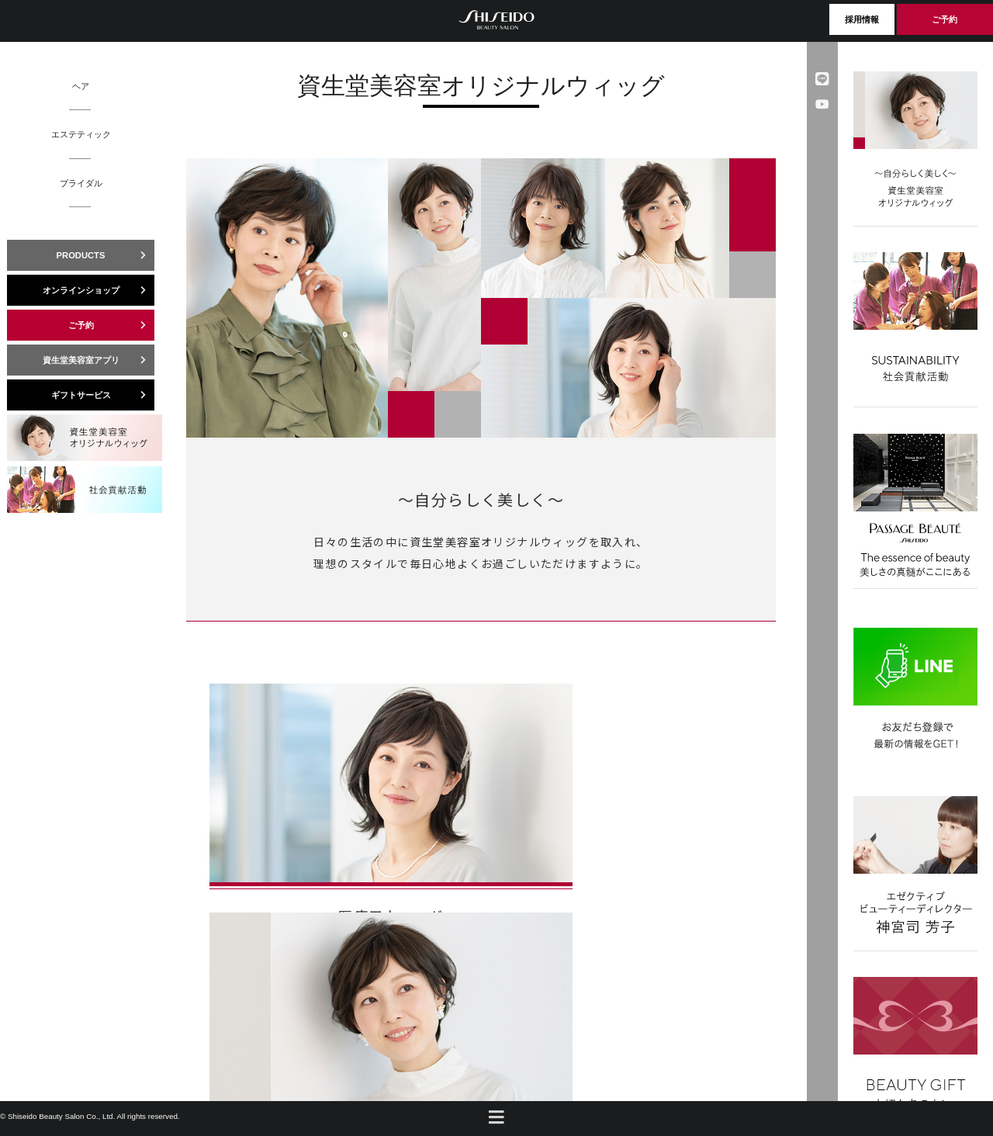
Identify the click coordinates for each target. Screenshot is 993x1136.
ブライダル (81, 183)
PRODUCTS (105, 255)
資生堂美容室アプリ (99, 360)
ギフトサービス (103, 394)
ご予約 (944, 19)
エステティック (81, 134)
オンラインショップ (99, 290)
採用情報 (862, 19)
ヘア (80, 86)
